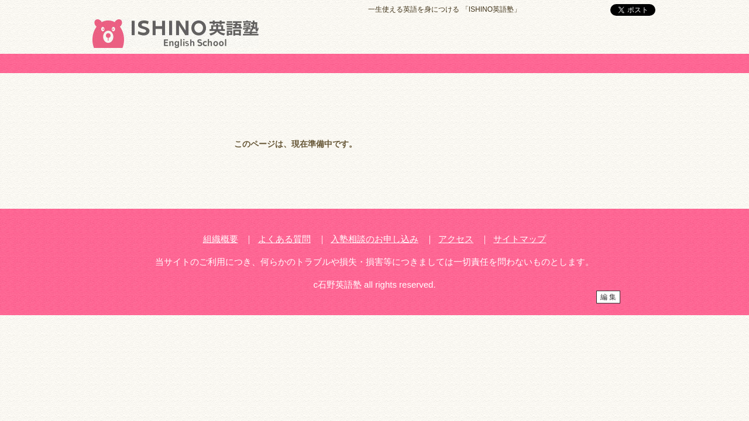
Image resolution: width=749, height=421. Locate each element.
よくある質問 (284, 239)
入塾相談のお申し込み (374, 239)
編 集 (608, 297)
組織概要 (220, 239)
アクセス (455, 239)
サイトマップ (519, 239)
